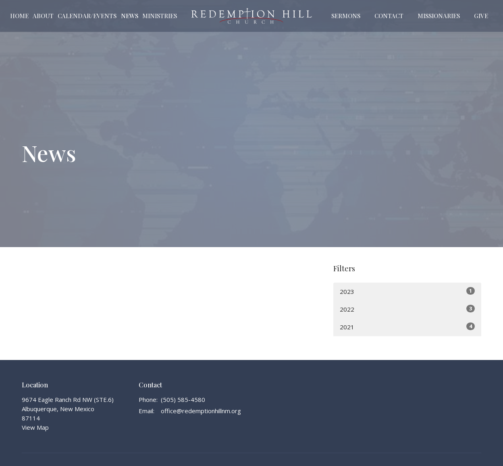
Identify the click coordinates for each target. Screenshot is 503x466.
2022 (407, 309)
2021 (407, 326)
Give (481, 16)
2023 (407, 291)
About (43, 16)
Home (19, 16)
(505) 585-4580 (183, 399)
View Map (35, 427)
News (129, 16)
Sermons (345, 16)
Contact (388, 16)
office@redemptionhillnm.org (201, 411)
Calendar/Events (87, 16)
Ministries (159, 16)
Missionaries (439, 16)
